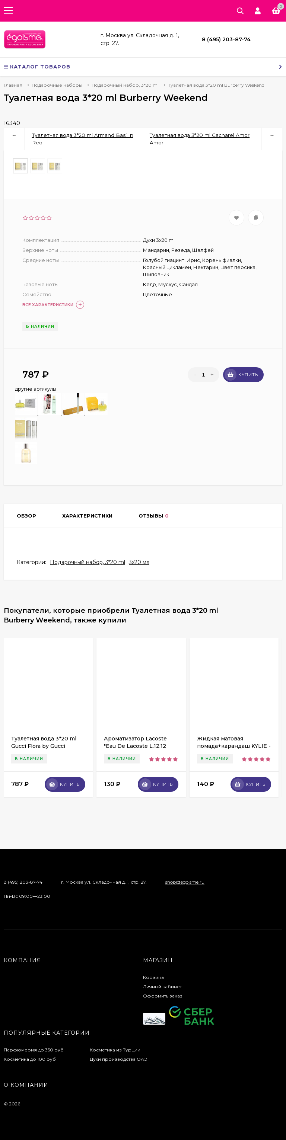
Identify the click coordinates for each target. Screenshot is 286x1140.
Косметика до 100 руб (30, 1059)
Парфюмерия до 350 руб (34, 1050)
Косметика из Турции (115, 1050)
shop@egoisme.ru (184, 882)
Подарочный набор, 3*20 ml (87, 562)
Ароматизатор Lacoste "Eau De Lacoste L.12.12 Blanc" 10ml (135, 746)
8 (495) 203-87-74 (226, 39)
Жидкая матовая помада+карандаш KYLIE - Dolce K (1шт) (234, 746)
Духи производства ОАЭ (118, 1059)
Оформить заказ (162, 996)
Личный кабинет (162, 986)
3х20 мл (139, 562)
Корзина (153, 977)
